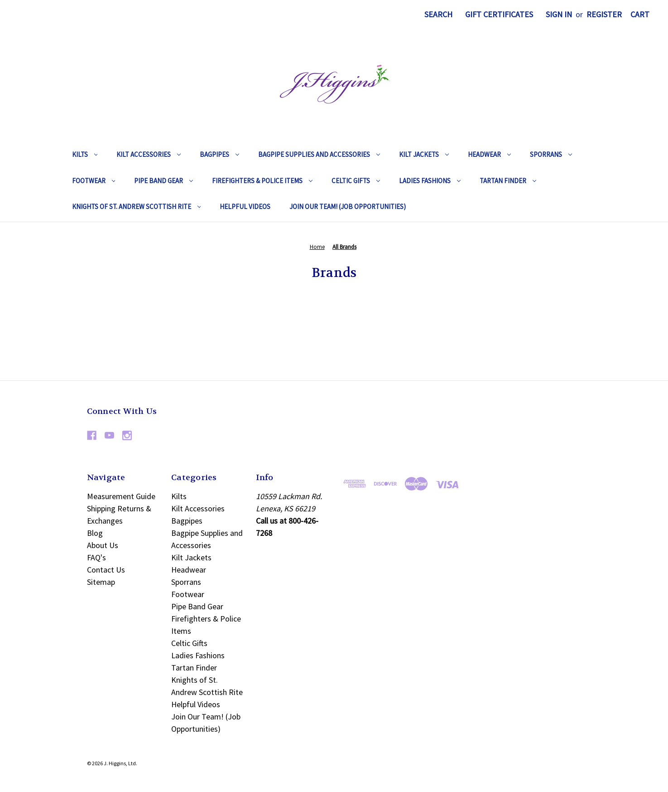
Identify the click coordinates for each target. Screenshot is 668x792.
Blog (95, 533)
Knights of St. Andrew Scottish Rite (136, 206)
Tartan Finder (508, 180)
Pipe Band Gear (163, 180)
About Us (102, 545)
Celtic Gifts (356, 180)
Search (438, 14)
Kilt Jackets (424, 154)
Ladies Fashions (430, 180)
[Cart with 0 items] (640, 14)
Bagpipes (219, 154)
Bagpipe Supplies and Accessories (319, 154)
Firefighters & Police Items (262, 180)
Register (604, 14)
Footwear (93, 180)
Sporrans (551, 154)
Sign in (559, 14)
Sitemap (101, 582)
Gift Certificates (499, 14)
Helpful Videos (245, 206)
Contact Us (106, 569)
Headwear (489, 154)
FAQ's (96, 557)
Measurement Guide (121, 496)
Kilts (85, 154)
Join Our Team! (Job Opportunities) (347, 206)
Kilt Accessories (148, 154)
